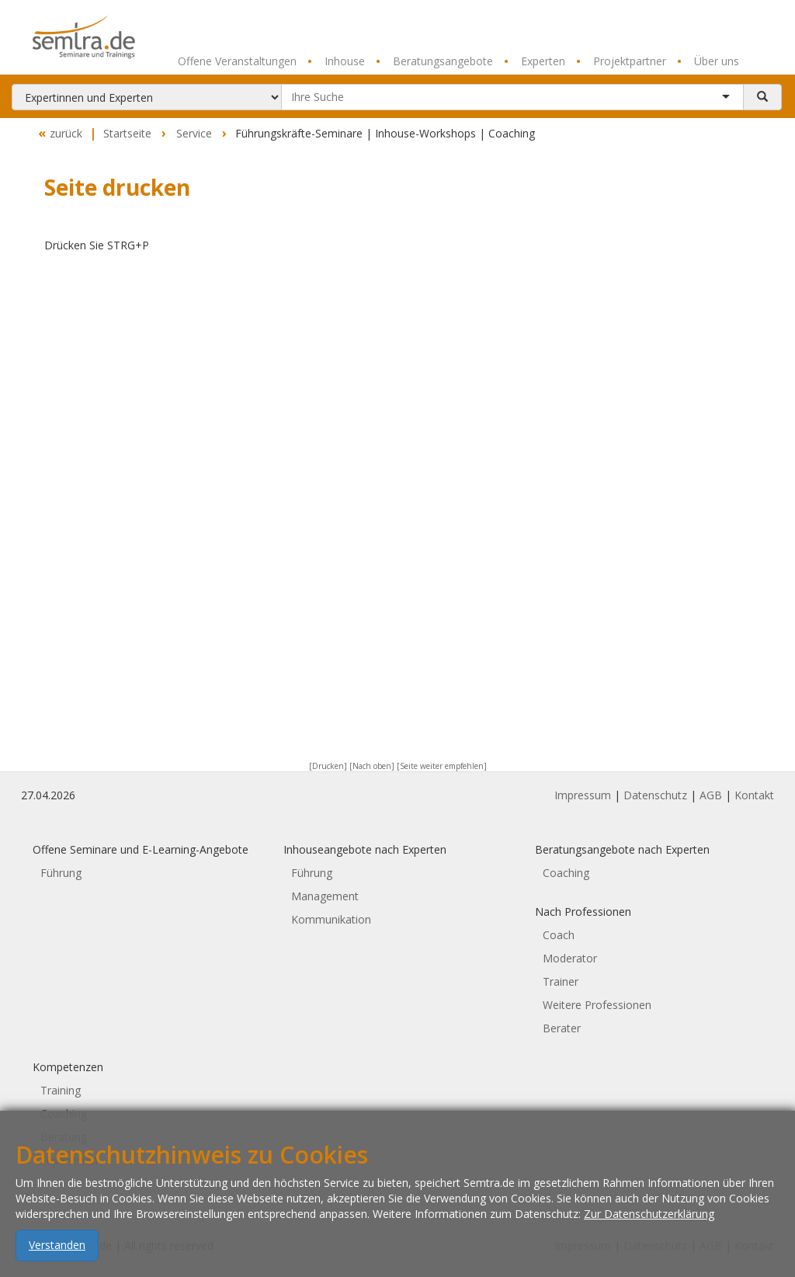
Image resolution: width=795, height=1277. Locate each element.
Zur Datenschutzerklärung (649, 1234)
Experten (534, 61)
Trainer (560, 981)
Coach (559, 934)
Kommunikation (331, 919)
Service (194, 133)
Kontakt (754, 795)
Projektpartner (621, 61)
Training (60, 1090)
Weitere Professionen (597, 1004)
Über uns (708, 61)
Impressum (582, 795)
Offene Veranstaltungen (237, 61)
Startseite (127, 133)
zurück (58, 133)
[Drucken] (328, 765)
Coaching (566, 872)
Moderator (570, 958)
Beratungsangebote (434, 61)
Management (325, 896)
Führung (61, 872)
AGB (711, 795)
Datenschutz (655, 795)
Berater (562, 1028)
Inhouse (336, 61)
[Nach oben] (371, 765)
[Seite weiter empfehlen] (442, 765)
